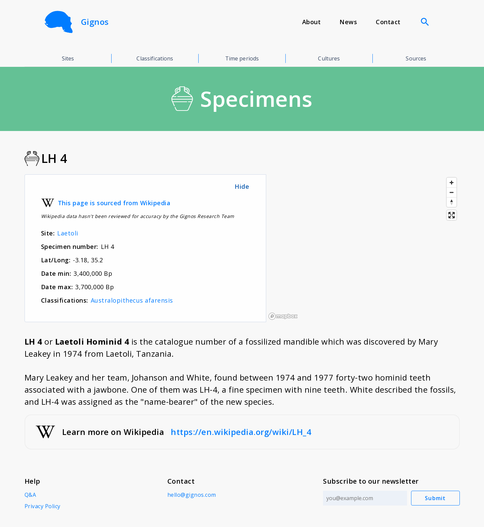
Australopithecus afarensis (132, 300)
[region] (362, 248)
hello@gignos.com (191, 494)
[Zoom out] (451, 192)
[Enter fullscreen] (451, 215)
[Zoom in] (451, 182)
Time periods (242, 58)
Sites (68, 58)
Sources (416, 58)
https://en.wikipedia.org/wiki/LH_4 (241, 431)
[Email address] (365, 498)
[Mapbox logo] (283, 316)
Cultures (329, 58)
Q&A (30, 494)
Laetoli (67, 233)
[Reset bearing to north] (451, 202)
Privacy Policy (43, 506)
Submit (435, 498)
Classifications (154, 58)
